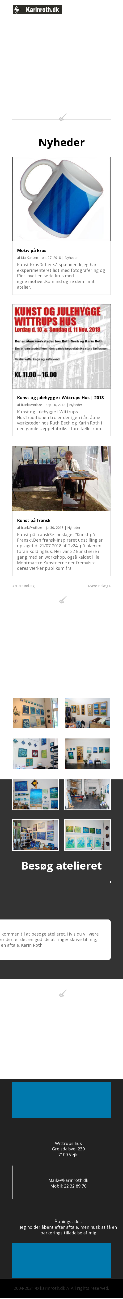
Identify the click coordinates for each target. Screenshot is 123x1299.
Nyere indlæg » (99, 585)
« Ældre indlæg (23, 585)
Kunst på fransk (34, 520)
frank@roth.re (31, 404)
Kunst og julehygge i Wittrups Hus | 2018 (60, 397)
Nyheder (71, 257)
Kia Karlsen (29, 257)
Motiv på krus (31, 250)
